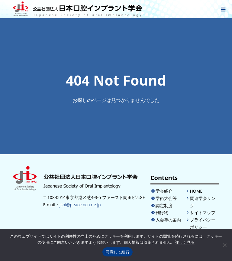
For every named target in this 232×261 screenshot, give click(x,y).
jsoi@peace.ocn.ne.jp (80, 204)
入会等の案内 (168, 220)
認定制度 (164, 205)
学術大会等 (166, 198)
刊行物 (162, 212)
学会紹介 (164, 191)
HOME (196, 191)
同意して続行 (117, 252)
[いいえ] (224, 245)
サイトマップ (202, 212)
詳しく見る (185, 242)
